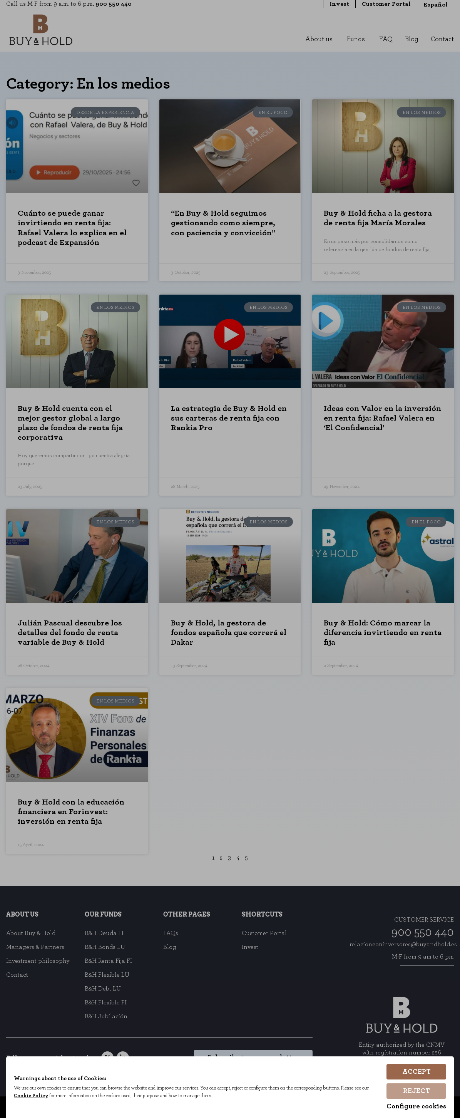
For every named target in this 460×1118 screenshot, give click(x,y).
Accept (416, 1071)
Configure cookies (416, 1106)
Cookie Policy (31, 1095)
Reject (416, 1091)
